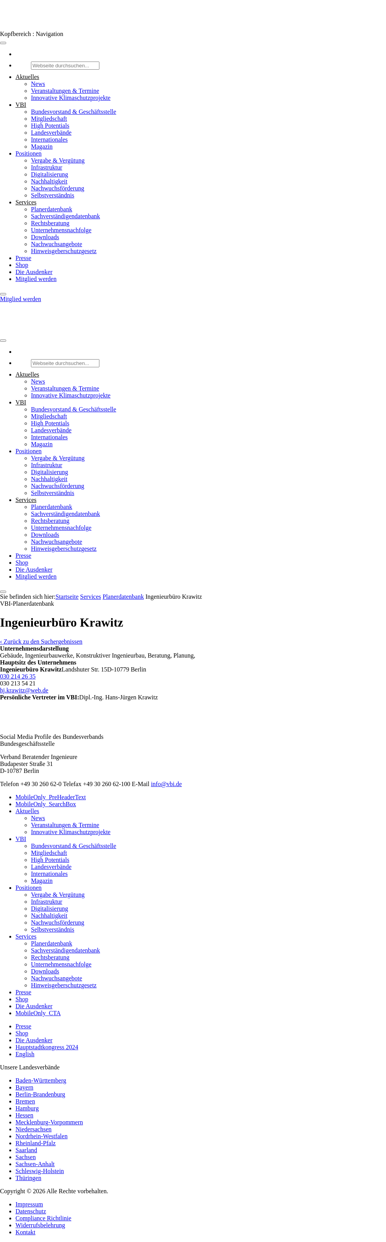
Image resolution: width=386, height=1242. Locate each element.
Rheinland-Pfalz (35, 1143)
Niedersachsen (33, 1129)
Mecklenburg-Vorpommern (49, 1122)
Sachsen (25, 1157)
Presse (23, 258)
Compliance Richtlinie (43, 1218)
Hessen (24, 1115)
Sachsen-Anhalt (35, 1164)
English (24, 1054)
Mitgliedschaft (49, 118)
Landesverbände (51, 132)
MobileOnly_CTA (38, 1013)
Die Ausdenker (34, 272)
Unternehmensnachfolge (61, 230)
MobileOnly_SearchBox (45, 804)
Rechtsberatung (50, 223)
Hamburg (27, 1108)
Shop (21, 265)
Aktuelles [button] (27, 77)
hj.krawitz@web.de (24, 690)
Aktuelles (27, 811)
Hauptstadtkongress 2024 (46, 1047)
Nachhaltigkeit (49, 181)
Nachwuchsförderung (57, 188)
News (38, 84)
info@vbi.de (166, 784)
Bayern (24, 1087)
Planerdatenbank (51, 209)
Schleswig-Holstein (39, 1171)
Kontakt (25, 1232)
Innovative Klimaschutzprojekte (71, 97)
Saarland (26, 1150)
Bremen (25, 1101)
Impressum (29, 1204)
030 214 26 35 (18, 676)
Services (90, 596)
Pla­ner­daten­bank (123, 596)
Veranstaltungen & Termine (65, 90)
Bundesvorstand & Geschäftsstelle (73, 111)
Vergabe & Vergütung (58, 160)
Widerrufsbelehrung (40, 1225)
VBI (20, 839)
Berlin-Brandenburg (40, 1094)
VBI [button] (20, 104)
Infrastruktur (46, 167)
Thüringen (28, 1178)
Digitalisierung (49, 174)
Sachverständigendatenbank (65, 216)
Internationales (49, 139)
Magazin (42, 146)
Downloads (45, 237)
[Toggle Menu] (3, 43)
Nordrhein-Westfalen (41, 1136)
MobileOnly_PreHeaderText (50, 797)
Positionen (28, 153)
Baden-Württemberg (40, 1080)
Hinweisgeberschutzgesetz (64, 251)
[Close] (3, 294)
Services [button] (25, 202)
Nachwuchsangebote (56, 244)
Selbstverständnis (52, 195)
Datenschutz (30, 1211)
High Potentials (50, 125)
